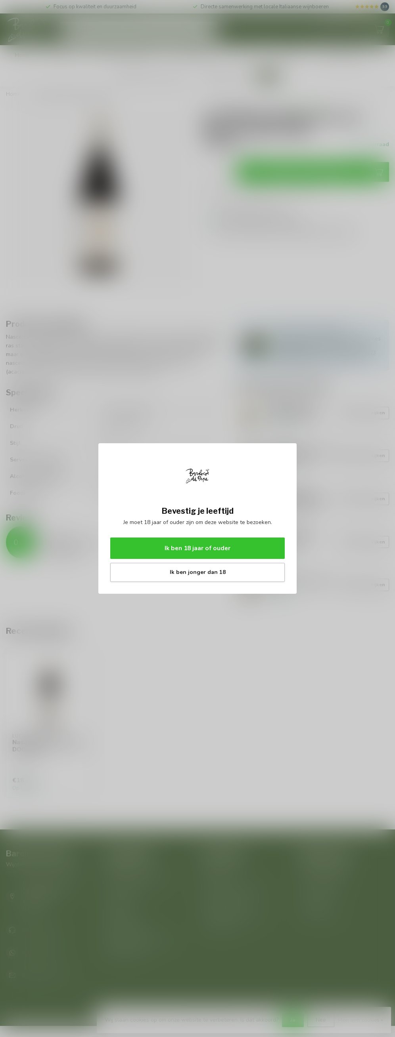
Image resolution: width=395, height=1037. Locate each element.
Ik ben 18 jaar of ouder (197, 548)
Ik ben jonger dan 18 (198, 572)
